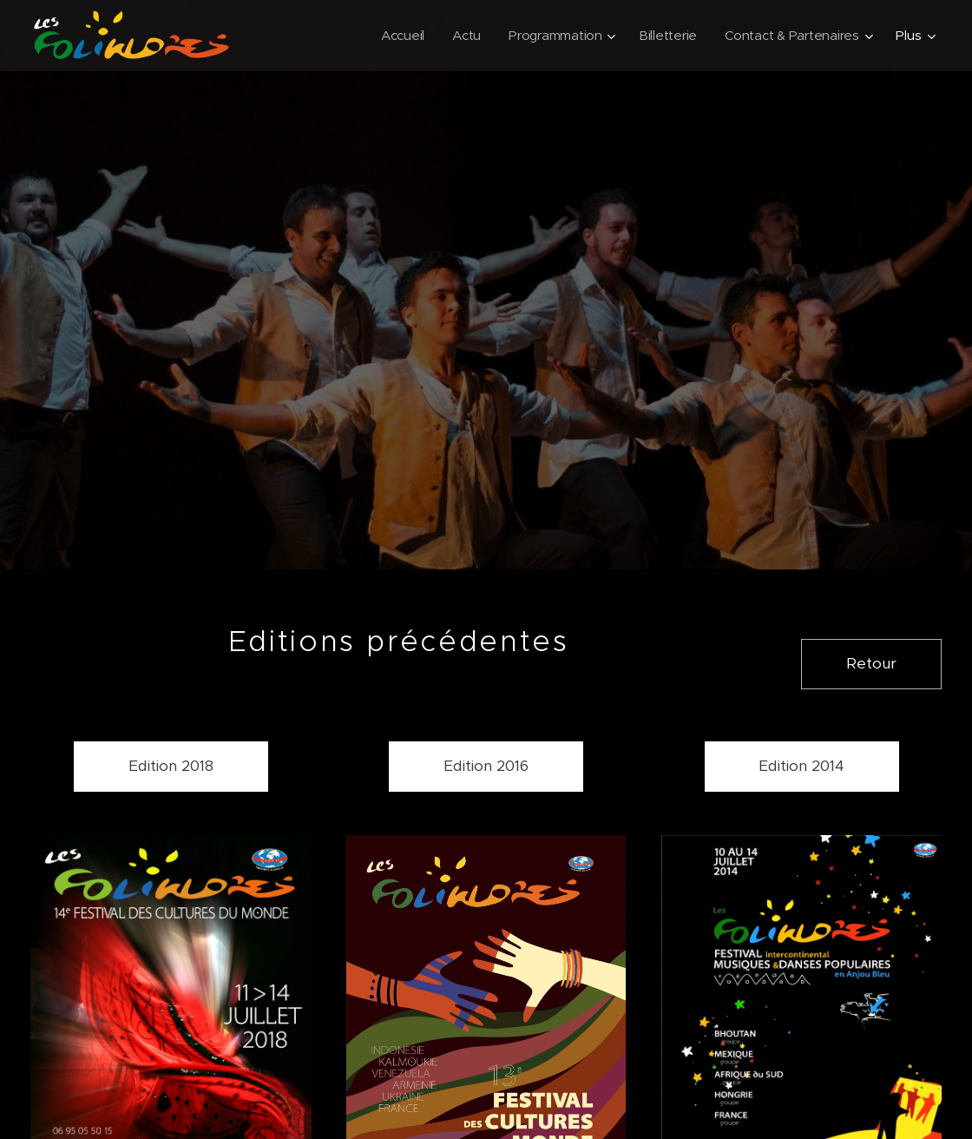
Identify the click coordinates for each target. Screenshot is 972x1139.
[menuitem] (396, 35)
